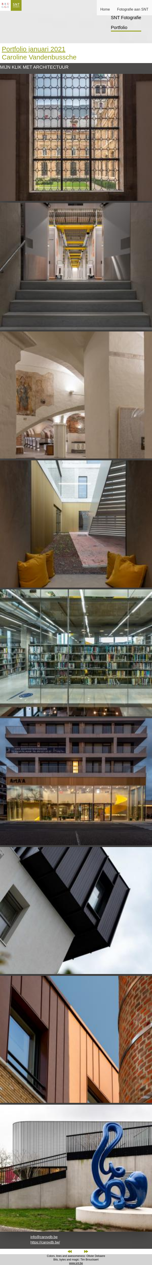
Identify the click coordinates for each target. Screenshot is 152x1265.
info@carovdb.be (43, 1237)
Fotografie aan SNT (132, 9)
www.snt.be (76, 1263)
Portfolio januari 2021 (34, 49)
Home (105, 9)
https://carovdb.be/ (45, 1242)
